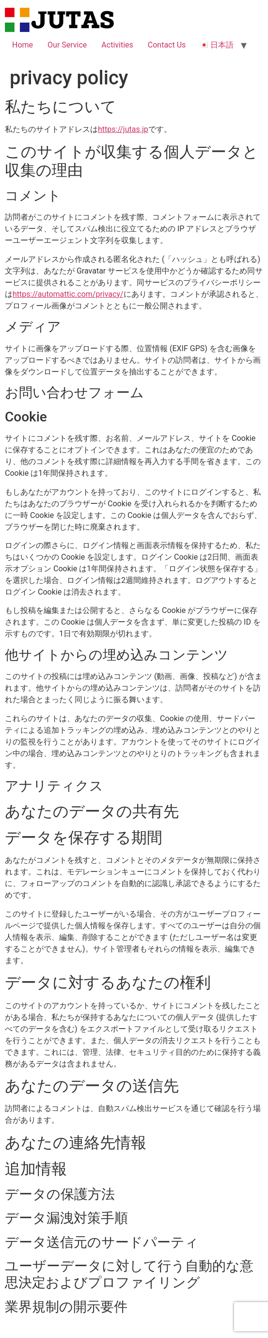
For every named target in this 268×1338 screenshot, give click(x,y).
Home (22, 44)
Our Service (67, 44)
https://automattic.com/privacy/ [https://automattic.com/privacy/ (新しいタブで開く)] (68, 294)
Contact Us (167, 44)
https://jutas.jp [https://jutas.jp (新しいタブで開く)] (123, 129)
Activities (117, 44)
